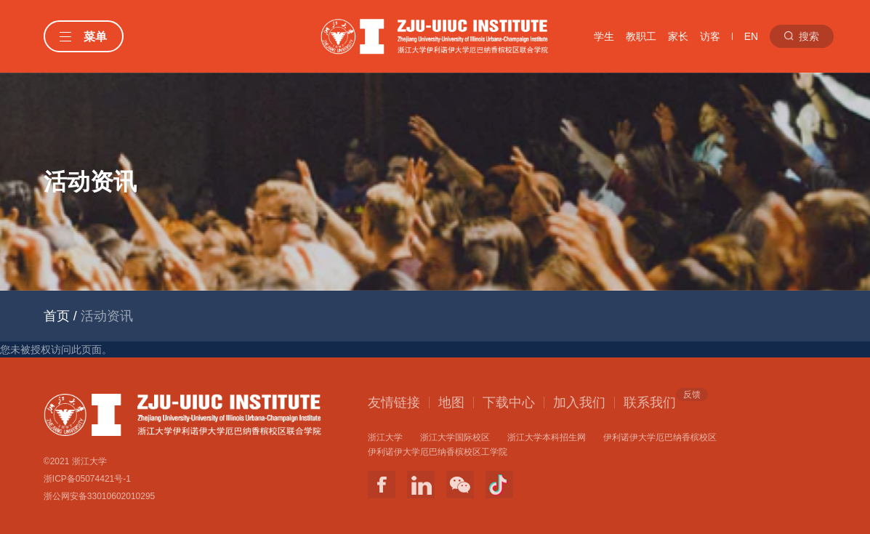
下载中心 (509, 402)
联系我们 (650, 402)
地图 (451, 402)
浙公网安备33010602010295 (99, 496)
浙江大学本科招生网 (546, 437)
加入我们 (579, 402)
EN (751, 36)
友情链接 (394, 402)
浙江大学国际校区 (455, 437)
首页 (57, 316)
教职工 (641, 36)
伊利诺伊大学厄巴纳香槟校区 (660, 437)
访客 (710, 36)
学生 (604, 36)
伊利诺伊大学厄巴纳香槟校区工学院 (437, 452)
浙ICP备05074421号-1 (87, 479)
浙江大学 (385, 437)
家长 (678, 36)
